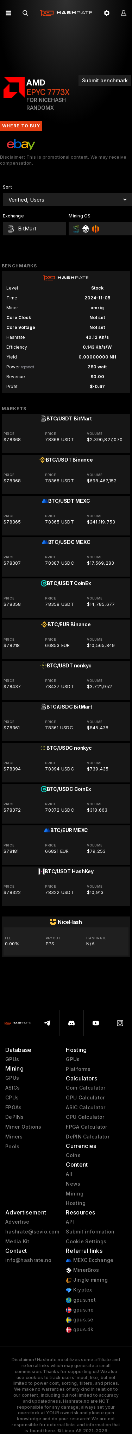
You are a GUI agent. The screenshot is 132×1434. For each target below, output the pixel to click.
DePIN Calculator (87, 1137)
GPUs (12, 1059)
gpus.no (80, 1310)
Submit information (90, 1232)
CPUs (12, 1097)
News (73, 1184)
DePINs (14, 1117)
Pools (12, 1146)
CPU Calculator (85, 1117)
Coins (73, 1155)
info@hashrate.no (28, 1260)
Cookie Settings (86, 1241)
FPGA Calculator (86, 1127)
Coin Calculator (85, 1088)
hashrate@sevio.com (32, 1232)
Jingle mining (87, 1280)
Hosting (76, 1203)
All (69, 1174)
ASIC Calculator (85, 1107)
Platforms (78, 1069)
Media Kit (17, 1241)
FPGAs (13, 1107)
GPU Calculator (85, 1097)
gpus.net (81, 1300)
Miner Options (23, 1127)
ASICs (12, 1088)
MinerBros (82, 1270)
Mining (74, 1194)
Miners (14, 1137)
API (70, 1222)
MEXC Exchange (89, 1260)
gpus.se (79, 1320)
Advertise (17, 1222)
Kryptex (79, 1290)
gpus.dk (79, 1330)
